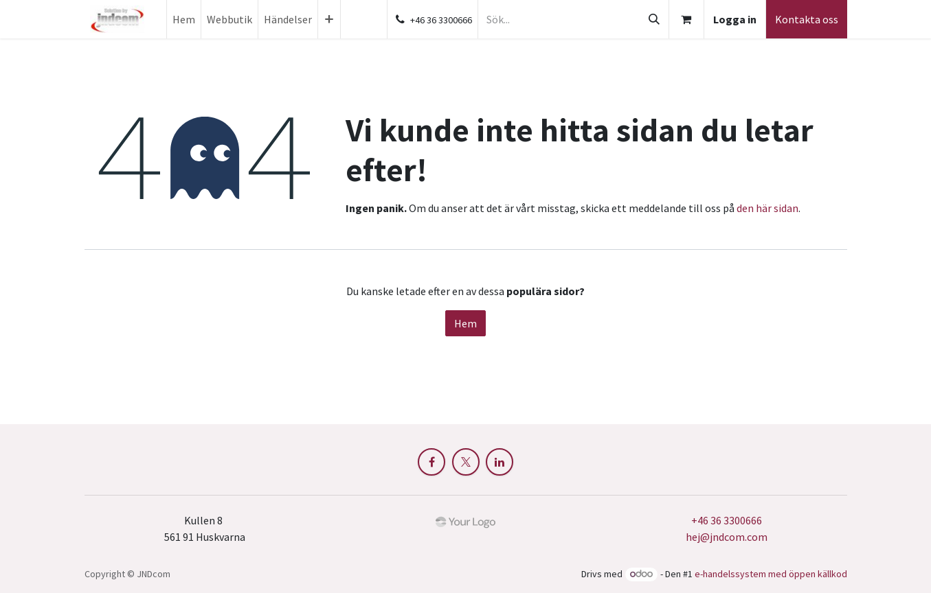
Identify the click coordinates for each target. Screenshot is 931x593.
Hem (465, 323)
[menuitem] (184, 19)
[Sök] (654, 19)
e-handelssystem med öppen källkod (771, 574)
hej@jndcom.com (726, 537)
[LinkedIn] (499, 462)
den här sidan (767, 208)
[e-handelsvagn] (686, 19)
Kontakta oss (806, 19)
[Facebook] (431, 462)
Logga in (734, 19)
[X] (466, 462)
